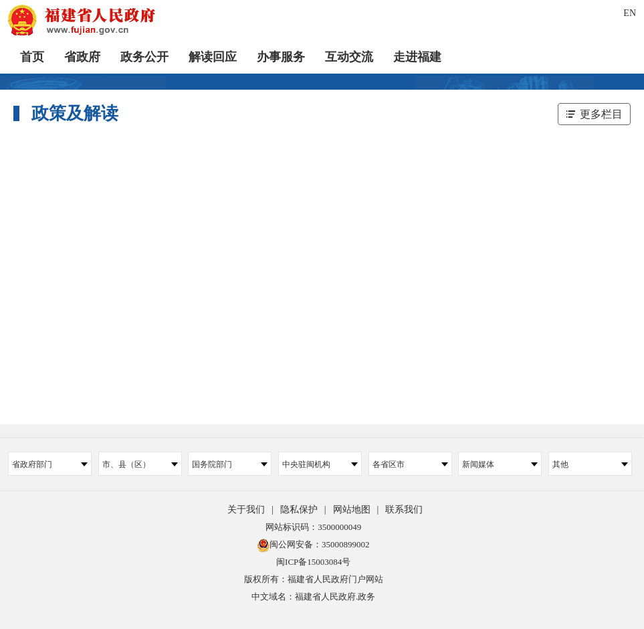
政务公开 (144, 57)
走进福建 (417, 57)
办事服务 (281, 57)
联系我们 (404, 510)
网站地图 (351, 510)
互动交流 (349, 57)
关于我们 (246, 510)
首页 (32, 57)
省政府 (82, 57)
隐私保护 (299, 510)
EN (629, 13)
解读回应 (213, 57)
